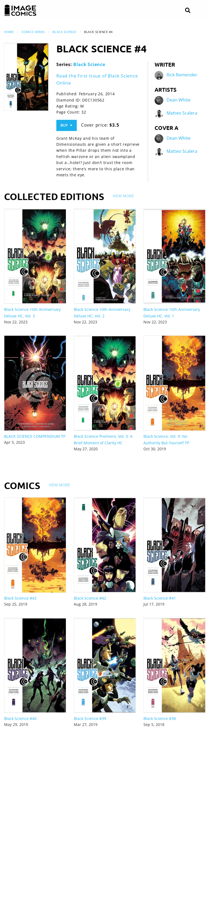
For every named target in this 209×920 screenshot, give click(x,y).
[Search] (188, 10)
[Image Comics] (20, 10)
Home (9, 32)
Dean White (178, 100)
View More (123, 195)
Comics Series (33, 32)
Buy (66, 125)
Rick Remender (182, 75)
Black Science (64, 32)
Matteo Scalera (182, 113)
